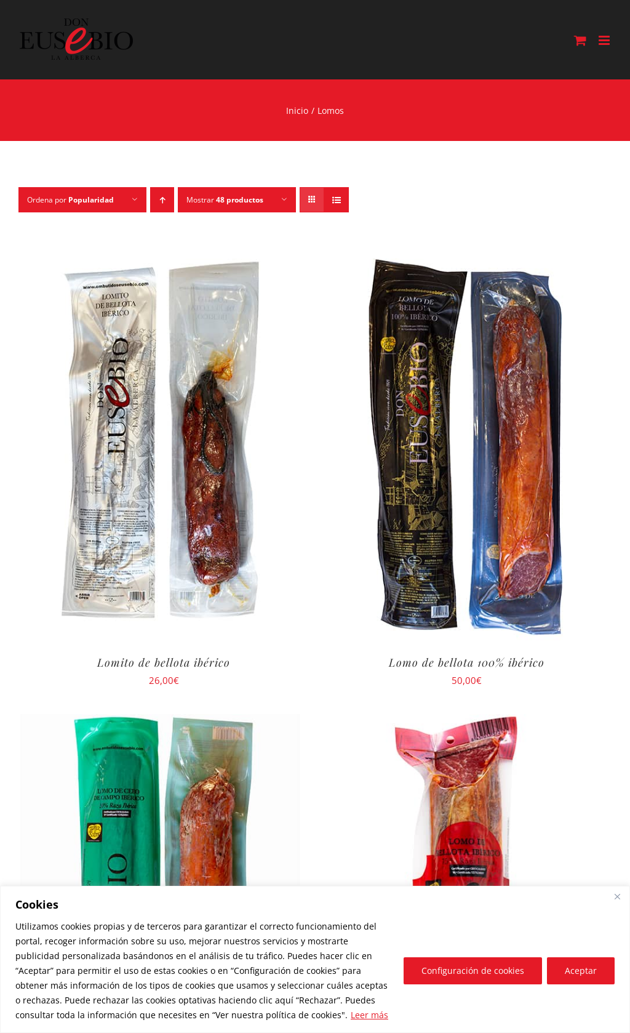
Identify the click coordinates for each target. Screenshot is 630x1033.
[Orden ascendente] (162, 199)
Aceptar (581, 970)
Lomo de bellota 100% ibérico (466, 662)
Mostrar (224, 200)
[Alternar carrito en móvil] (580, 40)
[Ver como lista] (336, 200)
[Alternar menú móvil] (605, 40)
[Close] (617, 896)
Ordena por (70, 200)
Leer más (369, 1015)
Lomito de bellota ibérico (163, 662)
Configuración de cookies (472, 970)
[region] (315, 959)
